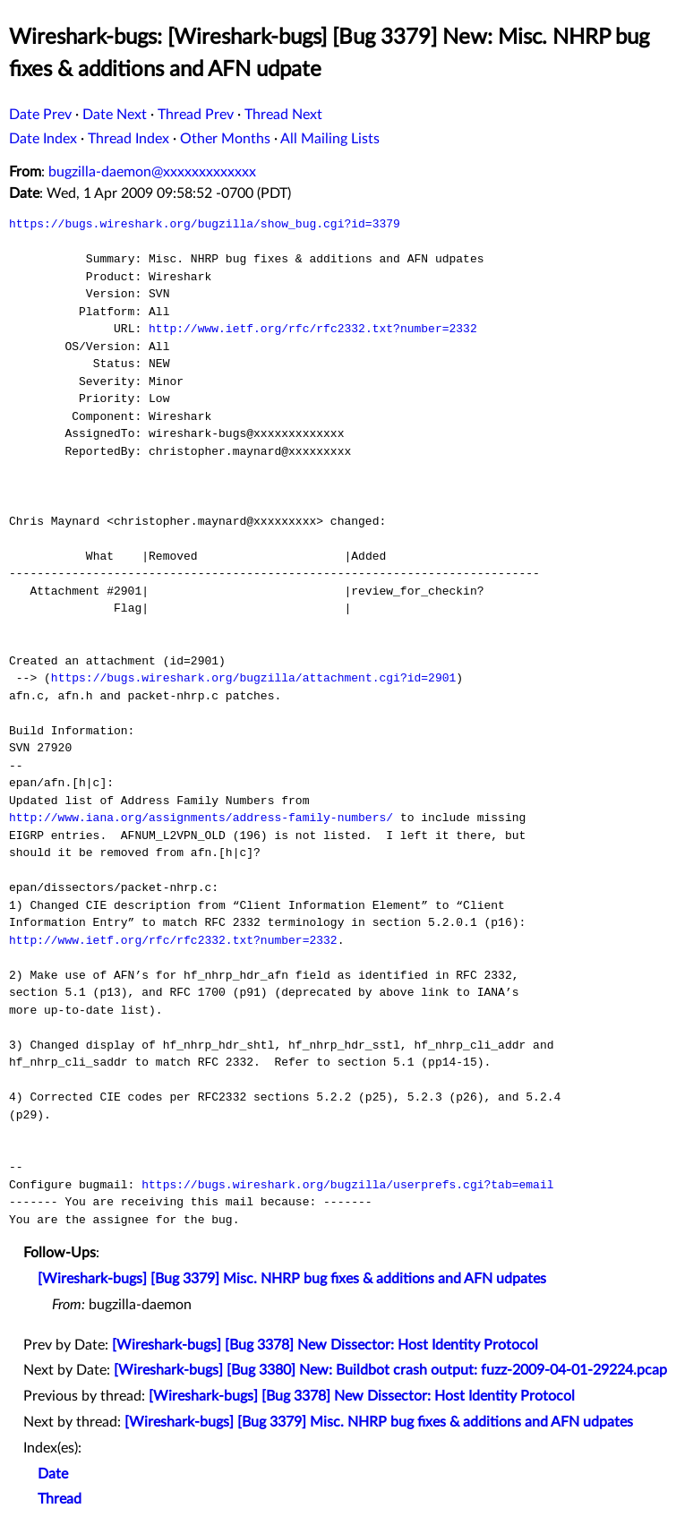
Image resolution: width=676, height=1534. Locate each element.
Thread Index (128, 139)
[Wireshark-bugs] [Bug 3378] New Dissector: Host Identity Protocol (325, 1345)
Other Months (225, 139)
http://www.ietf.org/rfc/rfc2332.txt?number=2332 (313, 329)
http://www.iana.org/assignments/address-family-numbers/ (201, 818)
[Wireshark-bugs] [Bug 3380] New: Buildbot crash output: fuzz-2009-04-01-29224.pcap (390, 1370)
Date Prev (40, 114)
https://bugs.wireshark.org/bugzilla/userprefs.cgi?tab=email (347, 1185)
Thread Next (283, 114)
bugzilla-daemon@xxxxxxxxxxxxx (152, 172)
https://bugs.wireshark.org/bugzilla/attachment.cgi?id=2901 (253, 678)
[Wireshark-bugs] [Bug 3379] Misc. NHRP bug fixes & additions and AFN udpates (292, 1279)
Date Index (43, 139)
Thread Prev (196, 114)
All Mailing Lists (330, 139)
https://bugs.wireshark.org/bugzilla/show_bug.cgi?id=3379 (204, 224)
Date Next (114, 114)
